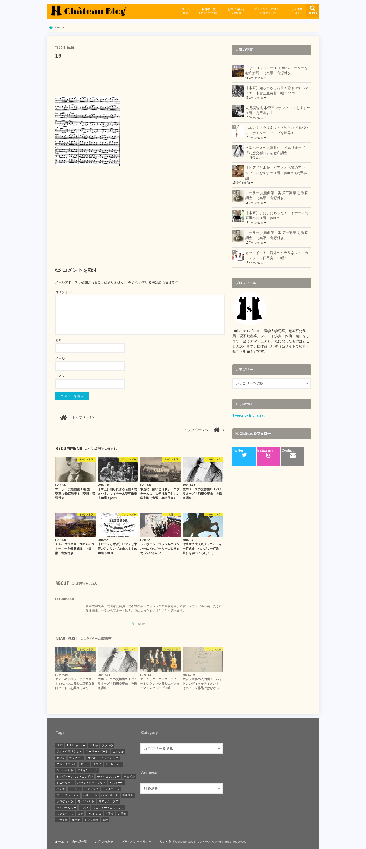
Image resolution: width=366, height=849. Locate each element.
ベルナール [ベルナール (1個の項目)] (90, 795)
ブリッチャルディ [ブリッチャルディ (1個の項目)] (67, 795)
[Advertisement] (140, 76)
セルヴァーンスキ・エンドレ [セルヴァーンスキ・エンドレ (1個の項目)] (74, 776)
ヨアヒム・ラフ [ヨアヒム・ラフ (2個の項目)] (108, 801)
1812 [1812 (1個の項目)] (59, 745)
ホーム (185, 10)
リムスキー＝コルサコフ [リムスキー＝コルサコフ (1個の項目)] (108, 807)
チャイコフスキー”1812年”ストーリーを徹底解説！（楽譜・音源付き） (276, 70)
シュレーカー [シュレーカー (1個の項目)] (113, 764)
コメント (63, 292)
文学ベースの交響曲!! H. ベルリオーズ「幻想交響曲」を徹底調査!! (275, 150)
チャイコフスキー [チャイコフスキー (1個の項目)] (108, 776)
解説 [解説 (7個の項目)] (105, 820)
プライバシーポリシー (268, 10)
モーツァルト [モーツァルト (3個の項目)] (85, 801)
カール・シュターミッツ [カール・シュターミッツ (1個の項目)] (102, 758)
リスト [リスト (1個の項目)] (84, 807)
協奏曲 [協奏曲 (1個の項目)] (76, 820)
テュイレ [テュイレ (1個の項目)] (129, 776)
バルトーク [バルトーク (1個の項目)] (117, 782)
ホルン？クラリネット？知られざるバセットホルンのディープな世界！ (276, 130)
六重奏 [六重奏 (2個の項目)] (122, 813)
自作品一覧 (209, 10)
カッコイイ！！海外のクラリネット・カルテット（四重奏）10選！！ (276, 255)
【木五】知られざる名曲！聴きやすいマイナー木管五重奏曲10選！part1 (276, 90)
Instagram (265, 453)
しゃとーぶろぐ (206, 841)
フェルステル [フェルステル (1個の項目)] (110, 789)
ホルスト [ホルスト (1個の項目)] (127, 795)
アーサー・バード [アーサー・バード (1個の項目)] (97, 751)
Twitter (240, 453)
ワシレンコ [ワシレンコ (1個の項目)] (94, 813)
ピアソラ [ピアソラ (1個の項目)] (74, 789)
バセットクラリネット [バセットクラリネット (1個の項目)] (91, 782)
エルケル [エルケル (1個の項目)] (118, 751)
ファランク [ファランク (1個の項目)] (91, 789)
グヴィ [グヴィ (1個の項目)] (97, 764)
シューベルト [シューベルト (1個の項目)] (64, 770)
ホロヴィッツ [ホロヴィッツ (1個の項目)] (64, 801)
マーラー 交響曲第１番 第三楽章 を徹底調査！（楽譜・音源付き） (276, 195)
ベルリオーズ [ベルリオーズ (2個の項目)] (109, 795)
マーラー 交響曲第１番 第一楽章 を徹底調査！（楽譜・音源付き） (276, 235)
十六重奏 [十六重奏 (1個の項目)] (62, 820)
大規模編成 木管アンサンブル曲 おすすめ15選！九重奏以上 (277, 110)
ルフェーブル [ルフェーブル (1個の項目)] (64, 813)
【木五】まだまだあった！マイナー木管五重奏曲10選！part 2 (276, 215)
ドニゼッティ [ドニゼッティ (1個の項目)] (64, 782)
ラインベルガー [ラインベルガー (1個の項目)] (66, 807)
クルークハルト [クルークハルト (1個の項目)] (66, 764)
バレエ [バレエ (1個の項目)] (60, 789)
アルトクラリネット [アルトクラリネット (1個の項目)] (69, 751)
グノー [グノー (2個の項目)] (84, 764)
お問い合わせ (236, 10)
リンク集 (296, 10)
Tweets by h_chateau (248, 415)
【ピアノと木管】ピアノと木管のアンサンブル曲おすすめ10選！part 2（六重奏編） (276, 173)
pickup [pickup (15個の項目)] (94, 745)
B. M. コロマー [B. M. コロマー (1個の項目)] (76, 745)
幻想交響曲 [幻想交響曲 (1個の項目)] (91, 820)
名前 (58, 340)
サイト (60, 376)
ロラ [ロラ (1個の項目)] (80, 813)
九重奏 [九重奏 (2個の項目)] (109, 813)
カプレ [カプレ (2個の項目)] (60, 758)
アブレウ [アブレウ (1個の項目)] (107, 745)
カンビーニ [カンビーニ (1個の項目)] (76, 758)
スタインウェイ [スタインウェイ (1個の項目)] (87, 770)
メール (60, 358)
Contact (289, 453)
